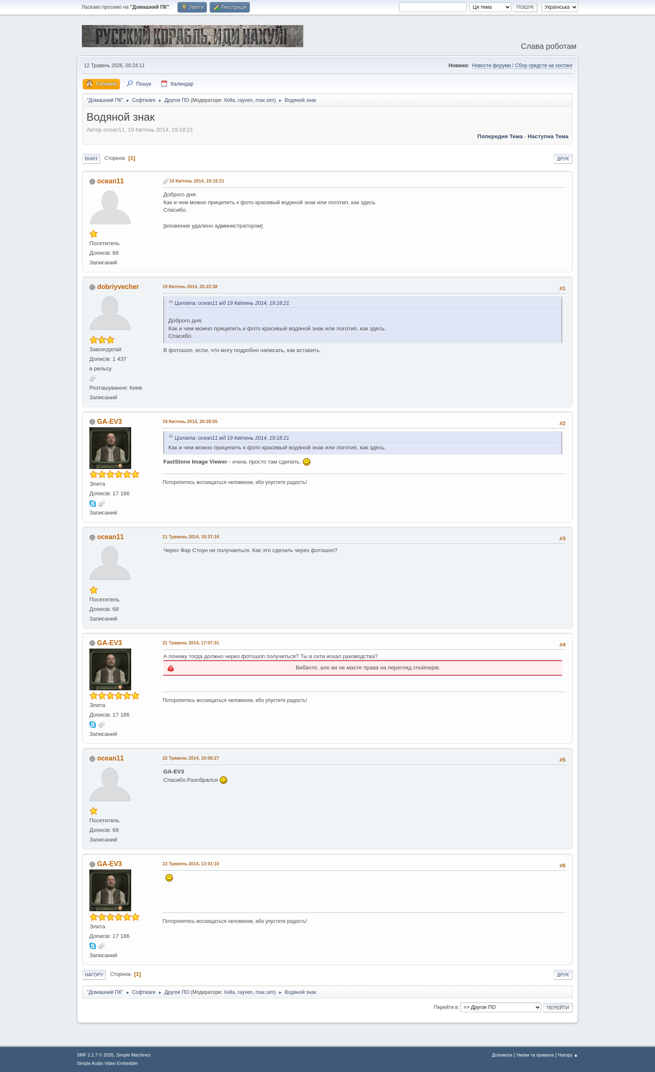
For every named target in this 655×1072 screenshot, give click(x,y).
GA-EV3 (109, 421)
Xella (229, 100)
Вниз (91, 158)
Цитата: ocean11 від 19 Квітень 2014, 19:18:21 (232, 303)
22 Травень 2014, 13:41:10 (190, 863)
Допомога (502, 1054)
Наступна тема (548, 136)
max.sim (265, 100)
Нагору (94, 974)
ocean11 (110, 181)
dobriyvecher (118, 286)
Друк (563, 158)
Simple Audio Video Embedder (107, 1063)
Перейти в (446, 1007)
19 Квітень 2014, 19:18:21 (196, 180)
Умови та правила (535, 1054)
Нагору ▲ (568, 1054)
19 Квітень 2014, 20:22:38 (190, 286)
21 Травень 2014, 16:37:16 (190, 536)
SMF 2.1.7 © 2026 (95, 1054)
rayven (245, 100)
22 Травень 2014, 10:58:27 (190, 757)
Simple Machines (133, 1054)
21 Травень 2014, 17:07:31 (190, 642)
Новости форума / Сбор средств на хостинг (522, 65)
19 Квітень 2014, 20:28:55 (190, 421)
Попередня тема (500, 136)
